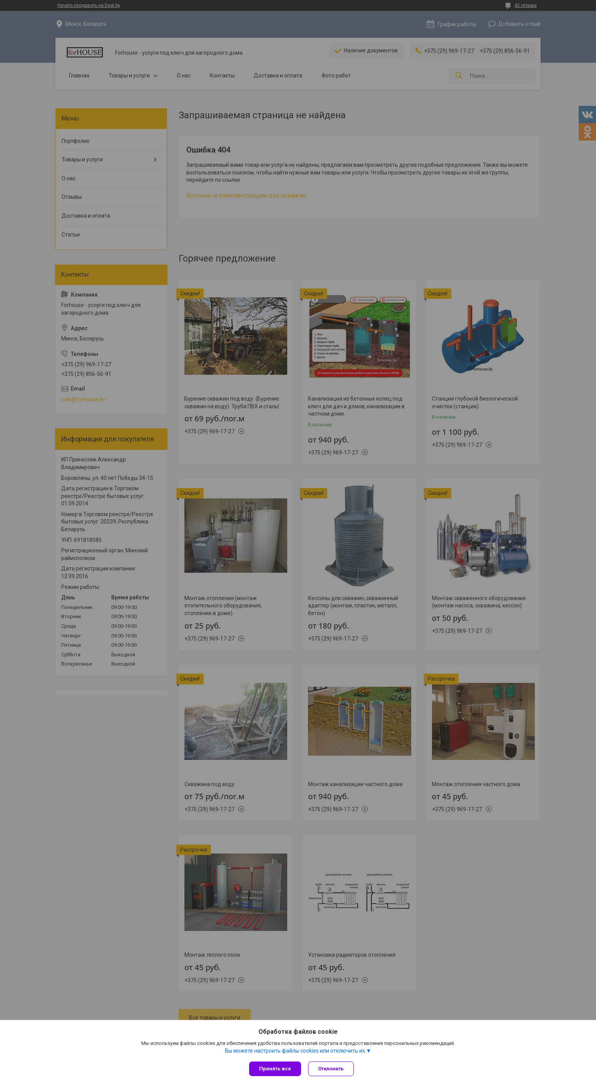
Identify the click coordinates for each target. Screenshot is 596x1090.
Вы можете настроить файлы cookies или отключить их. (295, 1051)
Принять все (275, 1069)
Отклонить (332, 1069)
